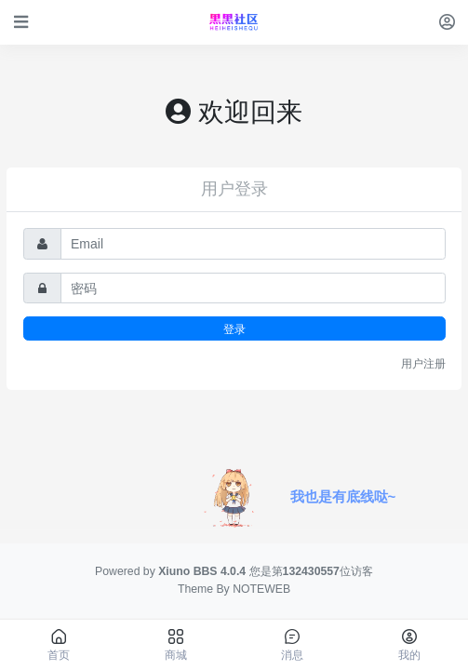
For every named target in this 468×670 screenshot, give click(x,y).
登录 (234, 329)
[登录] (447, 22)
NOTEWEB (261, 589)
